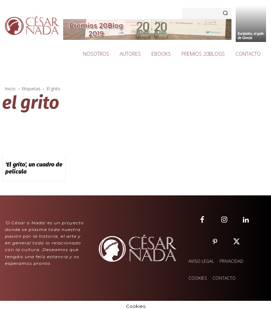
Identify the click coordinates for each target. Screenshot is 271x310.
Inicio (10, 89)
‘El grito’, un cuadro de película (29, 167)
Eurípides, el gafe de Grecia (250, 36)
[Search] (225, 13)
